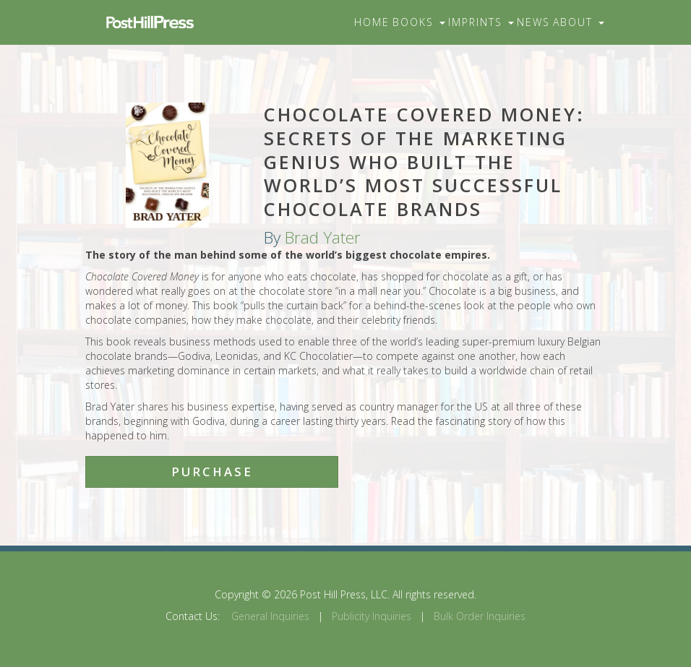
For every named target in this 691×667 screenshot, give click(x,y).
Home (372, 22)
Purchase (212, 471)
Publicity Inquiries (371, 616)
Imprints (481, 22)
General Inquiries (270, 616)
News (533, 22)
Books (418, 22)
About (578, 22)
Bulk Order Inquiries (479, 616)
